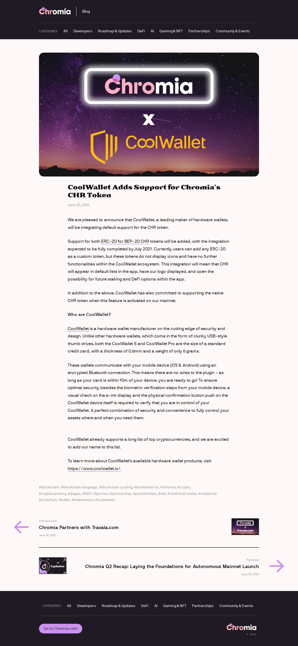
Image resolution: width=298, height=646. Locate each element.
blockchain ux (147, 487)
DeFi (141, 31)
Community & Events (233, 31)
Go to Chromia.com (60, 628)
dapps (75, 493)
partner (102, 493)
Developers (82, 31)
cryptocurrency (53, 493)
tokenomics (84, 499)
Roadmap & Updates (115, 31)
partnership (121, 493)
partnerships (146, 493)
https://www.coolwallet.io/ (94, 468)
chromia (169, 487)
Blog (86, 11)
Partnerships (199, 31)
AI (152, 31)
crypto (185, 487)
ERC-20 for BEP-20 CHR (125, 241)
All (65, 31)
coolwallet (106, 499)
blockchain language (80, 487)
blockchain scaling (116, 487)
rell (163, 493)
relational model (183, 493)
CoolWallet (78, 328)
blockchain (50, 487)
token (65, 499)
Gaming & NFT (171, 31)
